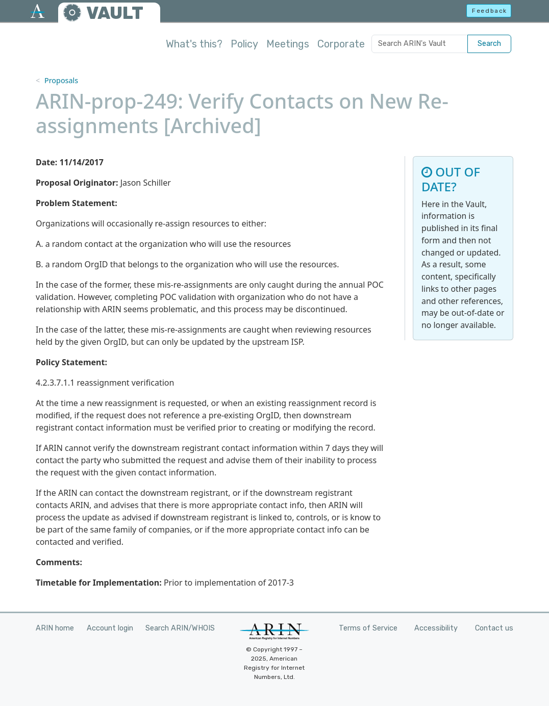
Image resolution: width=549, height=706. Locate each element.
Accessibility (436, 628)
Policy (244, 44)
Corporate (341, 44)
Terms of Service (368, 628)
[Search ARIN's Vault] (419, 44)
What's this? (194, 44)
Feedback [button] (489, 10)
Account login (110, 628)
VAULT (114, 13)
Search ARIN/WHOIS (180, 628)
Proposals (61, 80)
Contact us (494, 628)
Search (489, 43)
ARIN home (55, 628)
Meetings (287, 44)
